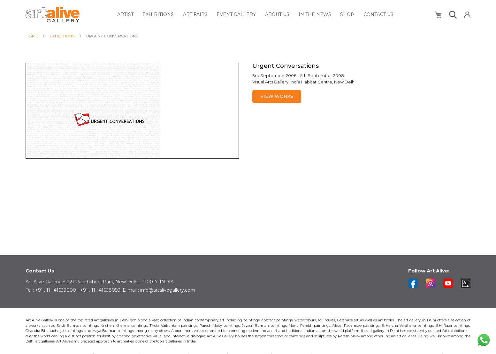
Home (32, 36)
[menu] (257, 14)
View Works (276, 96)
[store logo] (53, 14)
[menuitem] (137, 14)
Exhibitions (62, 36)
